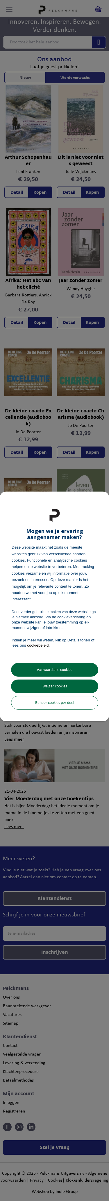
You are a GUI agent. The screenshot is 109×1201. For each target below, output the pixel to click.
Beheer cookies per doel (54, 703)
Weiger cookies (54, 686)
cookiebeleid (38, 645)
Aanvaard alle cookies (54, 670)
